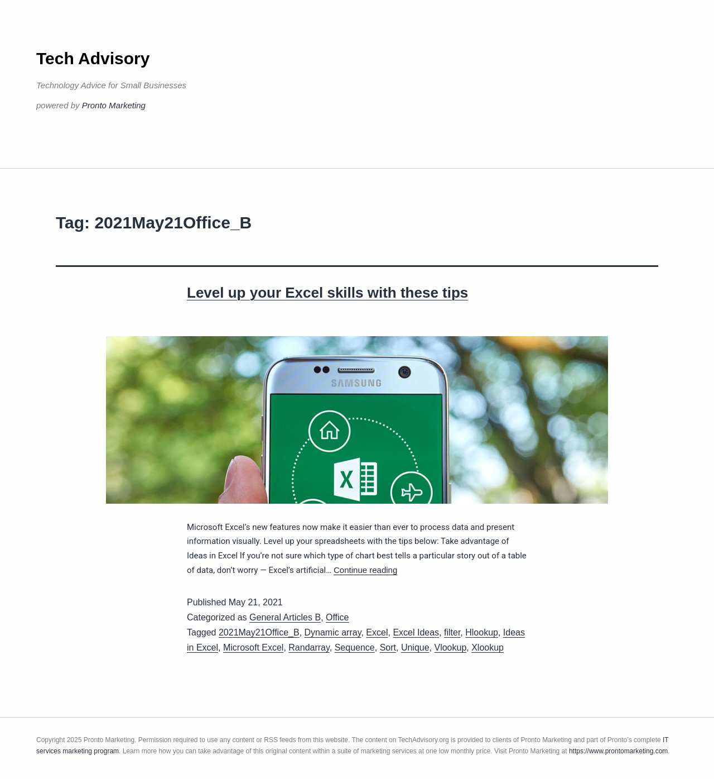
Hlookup (481, 632)
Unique (415, 647)
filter (452, 632)
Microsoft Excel (253, 647)
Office (337, 617)
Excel (377, 632)
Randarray (309, 647)
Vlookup (450, 647)
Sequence (355, 647)
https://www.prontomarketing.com (618, 751)
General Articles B (285, 617)
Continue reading (365, 570)
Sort (388, 647)
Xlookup (487, 647)
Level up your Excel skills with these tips (327, 292)
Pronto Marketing (114, 105)
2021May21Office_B (259, 632)
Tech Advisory (92, 58)
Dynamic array (333, 632)
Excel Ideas (416, 632)
